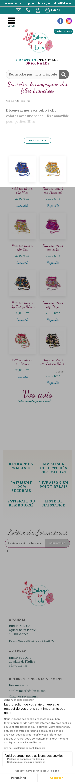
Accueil (9, 101)
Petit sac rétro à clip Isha (52, 248)
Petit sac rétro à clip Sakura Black (53, 362)
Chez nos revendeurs (23, 696)
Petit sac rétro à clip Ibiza (52, 305)
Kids (17, 101)
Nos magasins (19, 685)
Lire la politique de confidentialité (46, 557)
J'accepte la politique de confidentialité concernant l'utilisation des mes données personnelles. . (37, 554)
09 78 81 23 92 (45, 640)
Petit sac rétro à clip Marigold (52, 190)
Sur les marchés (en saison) (28, 691)
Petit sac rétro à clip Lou (22, 248)
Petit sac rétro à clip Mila (22, 190)
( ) (52, 9)
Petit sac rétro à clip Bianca (22, 362)
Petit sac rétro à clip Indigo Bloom (22, 305)
